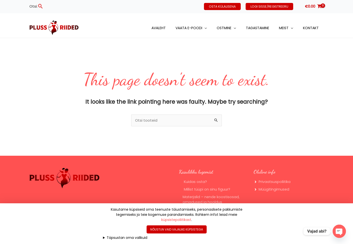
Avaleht (158, 28)
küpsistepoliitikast (176, 219)
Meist (284, 28)
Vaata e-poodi (189, 28)
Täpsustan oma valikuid (127, 237)
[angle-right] (272, 182)
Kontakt (311, 28)
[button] (41, 6)
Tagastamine (257, 28)
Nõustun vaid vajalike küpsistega (176, 229)
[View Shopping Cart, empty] (313, 6)
